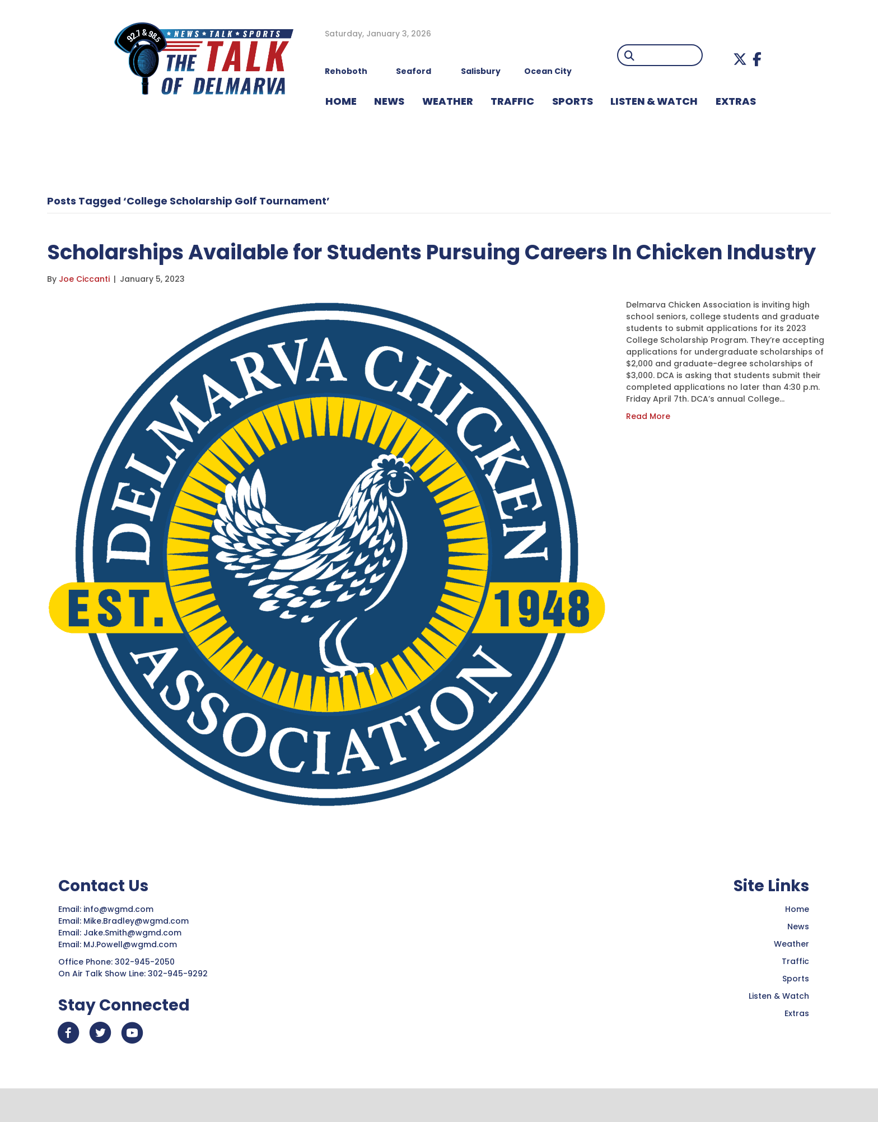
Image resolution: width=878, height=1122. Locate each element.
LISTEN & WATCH (654, 101)
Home (797, 941)
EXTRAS (736, 101)
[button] (740, 59)
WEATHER (447, 101)
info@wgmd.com (119, 941)
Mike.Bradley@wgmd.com (136, 952)
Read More (648, 448)
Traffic (795, 993)
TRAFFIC (512, 101)
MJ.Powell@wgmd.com (132, 976)
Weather (791, 975)
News (798, 958)
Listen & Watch (779, 1027)
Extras (796, 1045)
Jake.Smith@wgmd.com (133, 964)
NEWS (389, 101)
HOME (341, 101)
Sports (572, 101)
